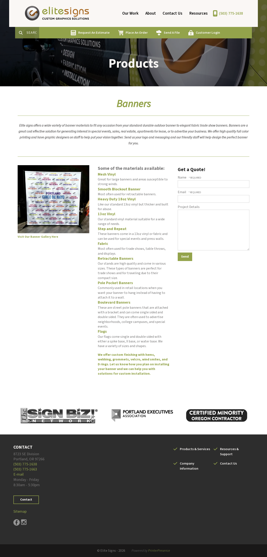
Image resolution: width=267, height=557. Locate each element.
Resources (198, 13)
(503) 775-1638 (231, 13)
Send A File (187, 32)
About (150, 13)
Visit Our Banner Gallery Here (38, 237)
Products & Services (195, 449)
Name (182, 177)
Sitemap (20, 511)
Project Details (189, 207)
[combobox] (48, 32)
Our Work (130, 13)
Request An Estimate (109, 32)
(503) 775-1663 (25, 469)
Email (182, 192)
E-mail (18, 474)
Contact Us (172, 13)
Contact (26, 499)
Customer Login (223, 32)
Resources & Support (229, 451)
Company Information (189, 466)
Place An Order (152, 32)
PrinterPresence (159, 550)
